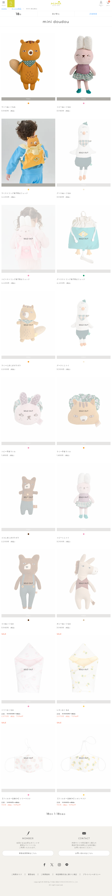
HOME (4, 9)
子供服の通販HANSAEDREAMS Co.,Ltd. (64, 882)
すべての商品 (16, 9)
